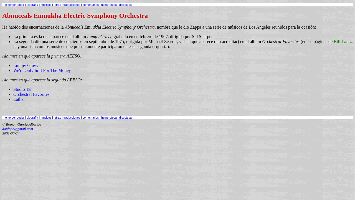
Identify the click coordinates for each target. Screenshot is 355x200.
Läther (19, 99)
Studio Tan (22, 89)
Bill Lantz (343, 41)
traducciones (72, 4)
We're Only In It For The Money (42, 70)
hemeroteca (109, 4)
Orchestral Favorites (31, 94)
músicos (45, 4)
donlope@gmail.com (17, 129)
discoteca (125, 4)
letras (57, 4)
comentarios (91, 4)
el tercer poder (14, 4)
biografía (32, 4)
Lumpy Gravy (25, 65)
